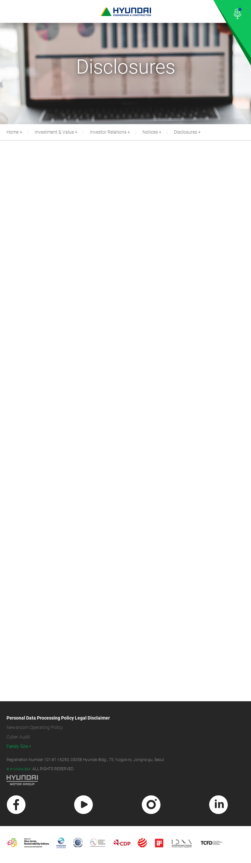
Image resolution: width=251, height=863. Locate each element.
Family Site (17, 746)
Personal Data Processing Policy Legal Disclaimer (58, 718)
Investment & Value (54, 132)
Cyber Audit (18, 736)
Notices (150, 132)
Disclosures (185, 132)
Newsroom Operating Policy (35, 727)
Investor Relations (108, 132)
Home (13, 132)
